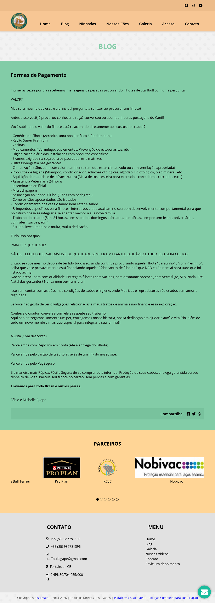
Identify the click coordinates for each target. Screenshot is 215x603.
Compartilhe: (171, 413)
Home (45, 23)
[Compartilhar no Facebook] (188, 413)
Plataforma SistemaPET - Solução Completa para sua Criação (156, 598)
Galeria (151, 549)
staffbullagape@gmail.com (66, 557)
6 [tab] (117, 499)
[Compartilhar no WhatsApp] (199, 413)
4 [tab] (109, 499)
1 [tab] (97, 499)
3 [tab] (105, 499)
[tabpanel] (107, 468)
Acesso (168, 23)
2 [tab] (101, 499)
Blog (65, 23)
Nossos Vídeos (157, 554)
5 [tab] (113, 499)
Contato (192, 23)
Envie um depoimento (163, 564)
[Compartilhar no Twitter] (194, 413)
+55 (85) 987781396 (63, 539)
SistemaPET (43, 598)
